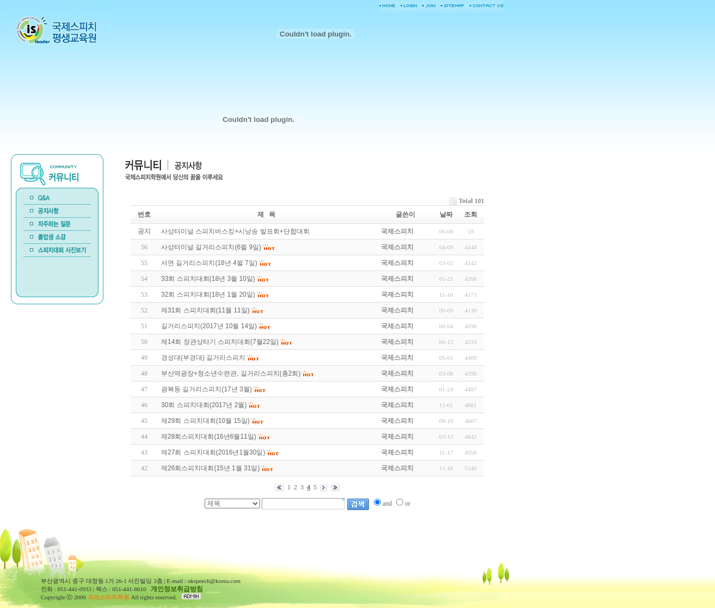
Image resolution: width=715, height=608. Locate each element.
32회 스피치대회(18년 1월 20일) (208, 294)
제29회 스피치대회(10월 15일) (205, 421)
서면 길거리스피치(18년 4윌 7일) (209, 263)
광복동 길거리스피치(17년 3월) (206, 389)
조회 (470, 214)
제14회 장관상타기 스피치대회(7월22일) (220, 342)
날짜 (446, 214)
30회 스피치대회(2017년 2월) (203, 405)
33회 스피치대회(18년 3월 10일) (208, 278)
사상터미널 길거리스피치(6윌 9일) (211, 247)
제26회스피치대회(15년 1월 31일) (210, 468)
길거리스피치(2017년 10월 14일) (209, 326)
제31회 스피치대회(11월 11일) (205, 310)
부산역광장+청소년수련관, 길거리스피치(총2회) (230, 373)
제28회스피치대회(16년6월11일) (208, 436)
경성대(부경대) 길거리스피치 (203, 357)
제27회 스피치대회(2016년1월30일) (213, 452)
